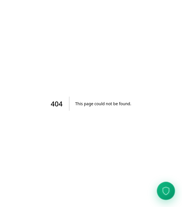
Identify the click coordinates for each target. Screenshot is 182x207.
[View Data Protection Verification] (166, 191)
